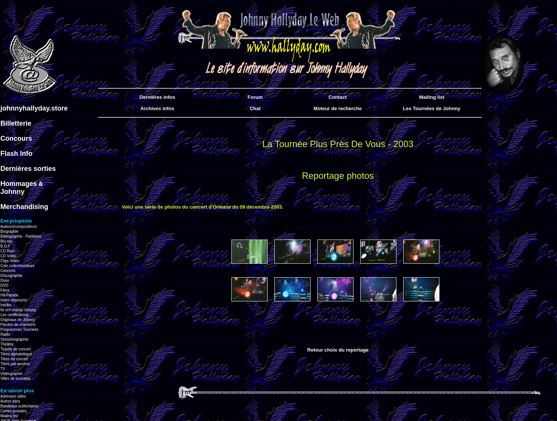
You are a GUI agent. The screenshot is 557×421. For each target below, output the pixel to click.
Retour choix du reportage (338, 350)
